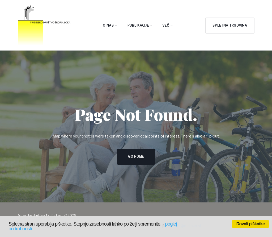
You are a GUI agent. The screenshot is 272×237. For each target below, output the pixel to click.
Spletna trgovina (229, 25)
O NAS (108, 25)
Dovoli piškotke (250, 224)
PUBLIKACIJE (138, 25)
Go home (136, 157)
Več (165, 25)
